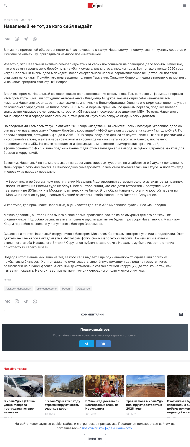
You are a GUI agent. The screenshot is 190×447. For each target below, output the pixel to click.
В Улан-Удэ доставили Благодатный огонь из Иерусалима (102, 404)
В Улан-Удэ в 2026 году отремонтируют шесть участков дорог (62, 404)
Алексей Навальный (18, 288)
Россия (66, 288)
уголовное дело (47, 288)
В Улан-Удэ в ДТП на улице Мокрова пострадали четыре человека (19, 406)
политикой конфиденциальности (107, 428)
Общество (83, 288)
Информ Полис (95, 5)
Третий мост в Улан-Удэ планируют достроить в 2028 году (144, 404)
